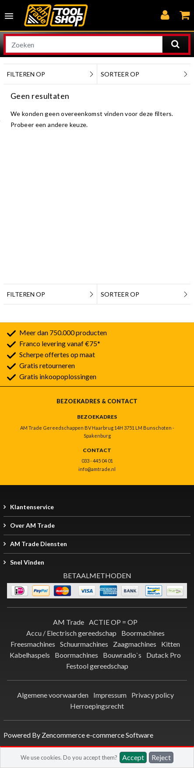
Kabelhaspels (30, 655)
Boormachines (143, 633)
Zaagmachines (134, 644)
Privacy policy (152, 695)
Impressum (110, 695)
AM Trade (68, 622)
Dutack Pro (163, 655)
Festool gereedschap (97, 666)
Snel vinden (27, 562)
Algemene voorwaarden (52, 695)
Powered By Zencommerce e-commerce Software (78, 735)
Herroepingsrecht (97, 706)
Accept (133, 757)
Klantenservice (32, 507)
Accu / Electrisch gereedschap (71, 633)
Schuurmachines (84, 644)
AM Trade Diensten (38, 543)
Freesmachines (33, 644)
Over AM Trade (32, 525)
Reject (161, 757)
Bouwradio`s (122, 655)
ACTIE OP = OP (113, 622)
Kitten (170, 644)
